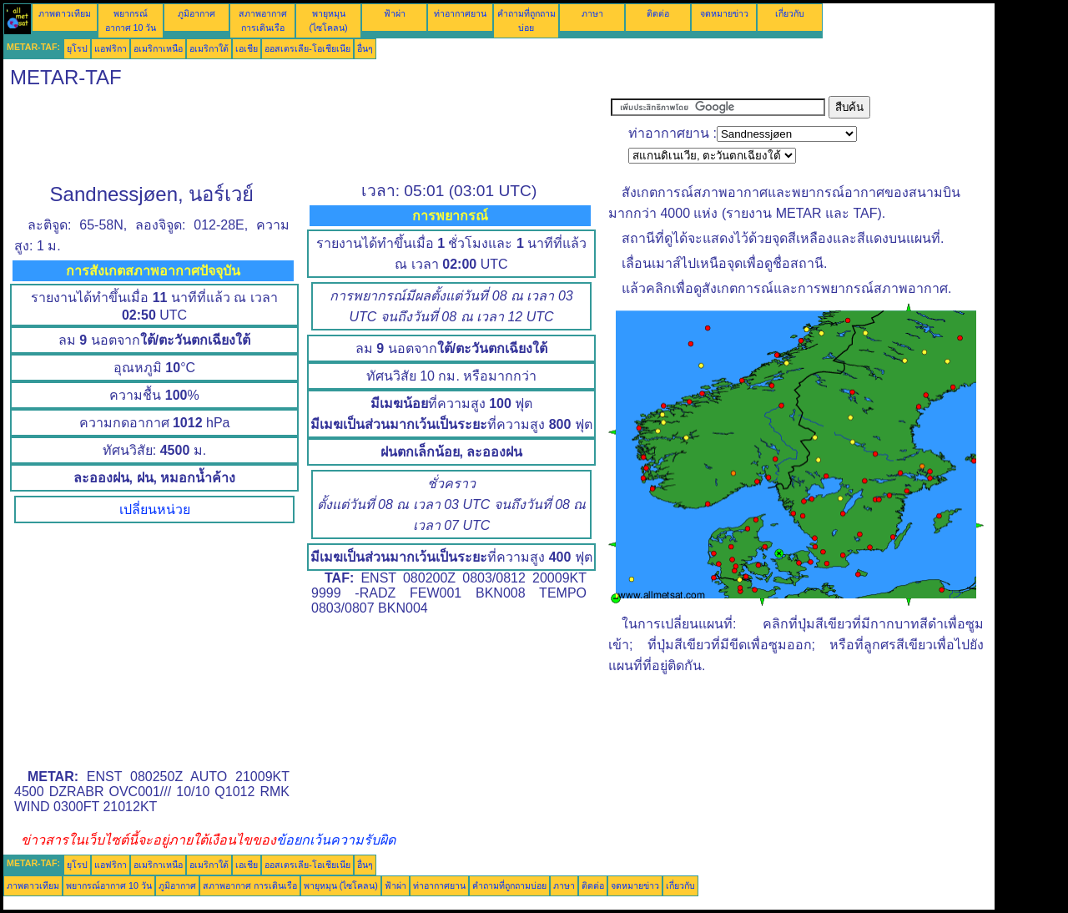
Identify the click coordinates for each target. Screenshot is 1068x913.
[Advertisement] (307, 133)
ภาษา (592, 13)
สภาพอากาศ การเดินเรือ (250, 885)
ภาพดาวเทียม (64, 13)
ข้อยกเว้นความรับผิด (335, 840)
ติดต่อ (658, 13)
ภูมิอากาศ (196, 13)
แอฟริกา (110, 48)
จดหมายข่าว (724, 13)
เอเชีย (246, 48)
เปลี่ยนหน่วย (154, 509)
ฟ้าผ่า (395, 13)
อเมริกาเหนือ (158, 48)
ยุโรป (77, 48)
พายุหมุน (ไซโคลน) (341, 885)
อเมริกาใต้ (209, 48)
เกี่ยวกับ (789, 13)
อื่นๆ (365, 48)
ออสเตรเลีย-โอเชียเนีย (307, 48)
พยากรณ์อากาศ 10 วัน (109, 885)
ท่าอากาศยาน (460, 13)
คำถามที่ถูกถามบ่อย (509, 885)
